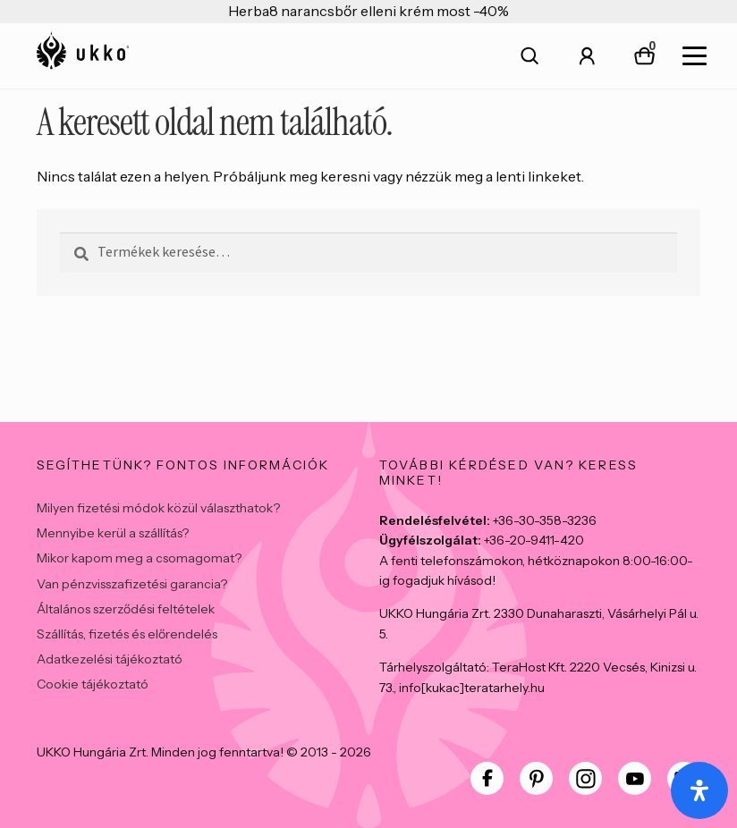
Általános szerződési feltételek (126, 609)
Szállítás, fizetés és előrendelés (127, 634)
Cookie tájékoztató (92, 684)
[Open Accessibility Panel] (699, 790)
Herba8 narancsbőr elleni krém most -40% (368, 11)
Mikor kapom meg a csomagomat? (139, 558)
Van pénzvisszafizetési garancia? (132, 584)
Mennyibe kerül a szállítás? (113, 533)
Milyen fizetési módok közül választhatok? (158, 508)
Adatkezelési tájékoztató (109, 659)
